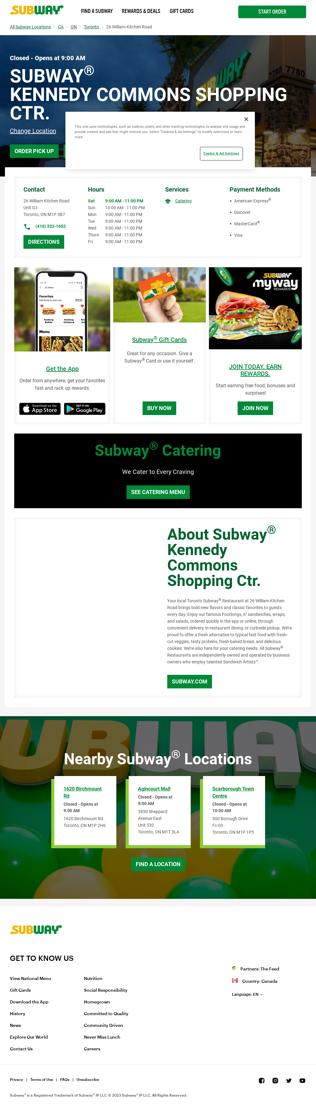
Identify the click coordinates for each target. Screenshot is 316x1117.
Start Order (272, 12)
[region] (160, 140)
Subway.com (189, 681)
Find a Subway (97, 11)
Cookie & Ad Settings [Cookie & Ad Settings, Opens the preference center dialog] (221, 153)
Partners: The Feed (259, 969)
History (17, 1014)
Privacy (16, 1080)
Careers (92, 1049)
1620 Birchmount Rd (83, 792)
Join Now (255, 408)
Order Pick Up (34, 151)
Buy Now (159, 408)
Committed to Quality (106, 1014)
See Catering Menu (158, 492)
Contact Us (21, 1049)
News (15, 1026)
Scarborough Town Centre (233, 792)
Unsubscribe (88, 1080)
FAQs (64, 1080)
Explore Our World (29, 1037)
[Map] (83, 607)
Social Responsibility (105, 990)
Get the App (62, 368)
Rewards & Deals (141, 11)
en (245, 994)
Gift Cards (182, 11)
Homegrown (97, 1002)
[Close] (246, 119)
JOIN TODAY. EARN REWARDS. (255, 370)
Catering (183, 200)
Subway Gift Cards (159, 339)
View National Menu (30, 979)
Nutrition (93, 979)
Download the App (29, 1002)
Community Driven (103, 1026)
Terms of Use (41, 1080)
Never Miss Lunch (102, 1037)
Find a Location (158, 864)
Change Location (33, 131)
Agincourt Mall (154, 789)
